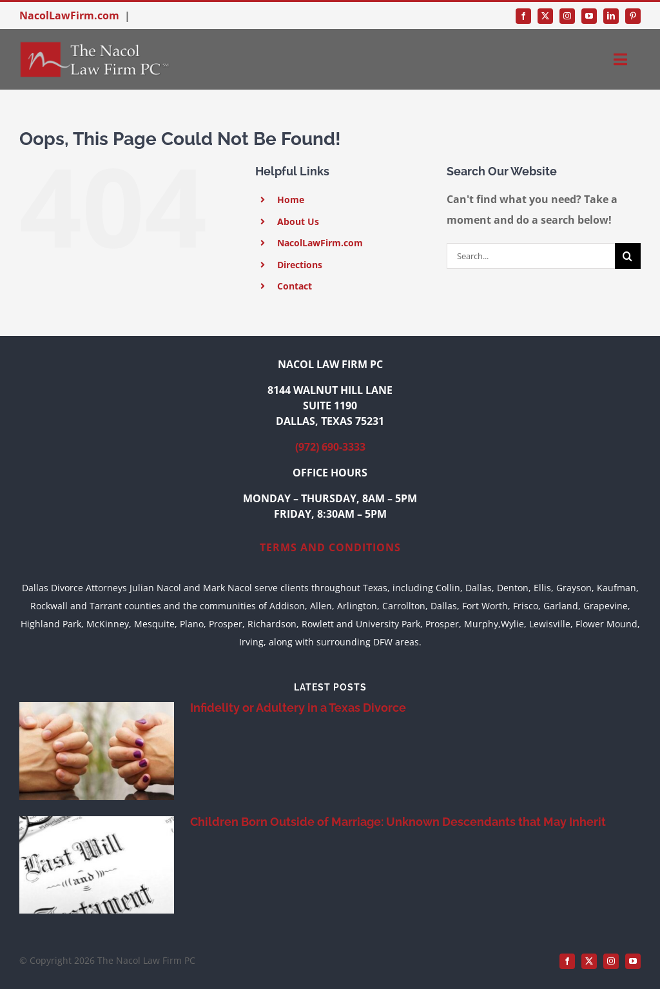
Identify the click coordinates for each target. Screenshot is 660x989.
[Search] (628, 256)
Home (290, 199)
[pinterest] (633, 16)
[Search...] (531, 256)
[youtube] (589, 16)
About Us (298, 221)
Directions (299, 265)
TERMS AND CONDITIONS (330, 547)
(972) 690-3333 (330, 447)
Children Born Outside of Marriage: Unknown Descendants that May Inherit (398, 821)
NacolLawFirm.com (69, 15)
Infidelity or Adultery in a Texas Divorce (298, 707)
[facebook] (523, 16)
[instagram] (567, 16)
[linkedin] (611, 16)
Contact (294, 286)
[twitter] (545, 16)
